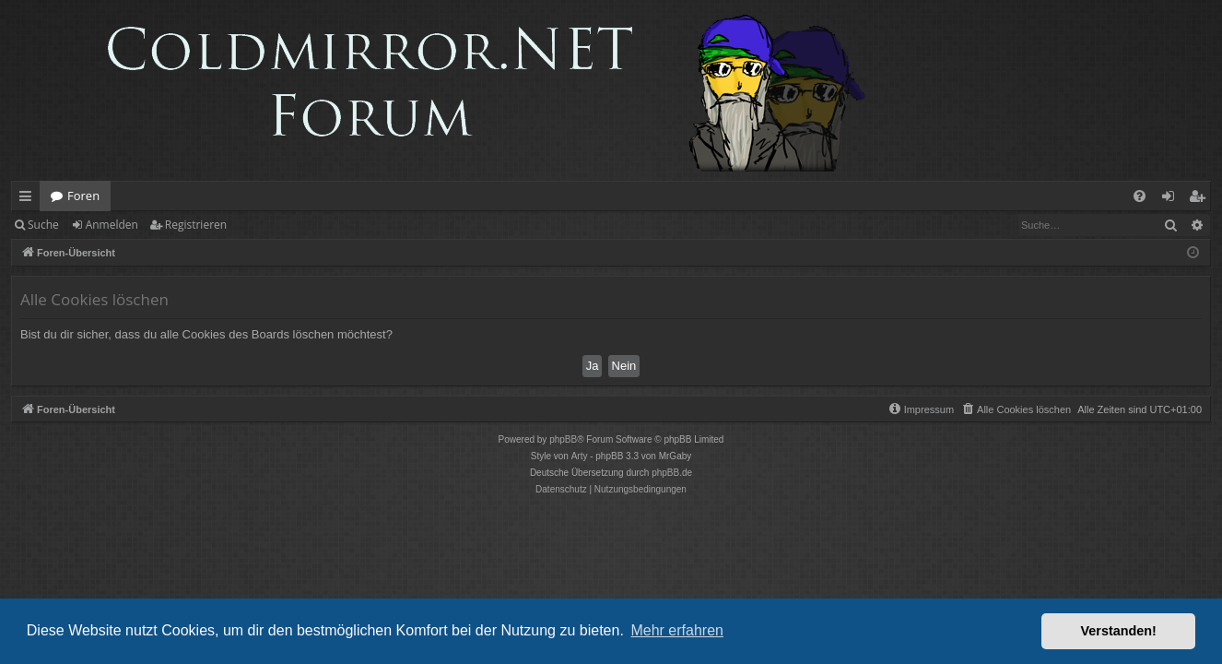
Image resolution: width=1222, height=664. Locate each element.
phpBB (563, 439)
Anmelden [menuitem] (1173, 199)
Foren (83, 195)
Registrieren (196, 224)
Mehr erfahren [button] (676, 630)
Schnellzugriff (29, 199)
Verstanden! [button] (1119, 630)
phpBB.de (672, 473)
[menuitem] (1139, 196)
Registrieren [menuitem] (1201, 199)
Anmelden (112, 224)
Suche (43, 224)
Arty (579, 456)
